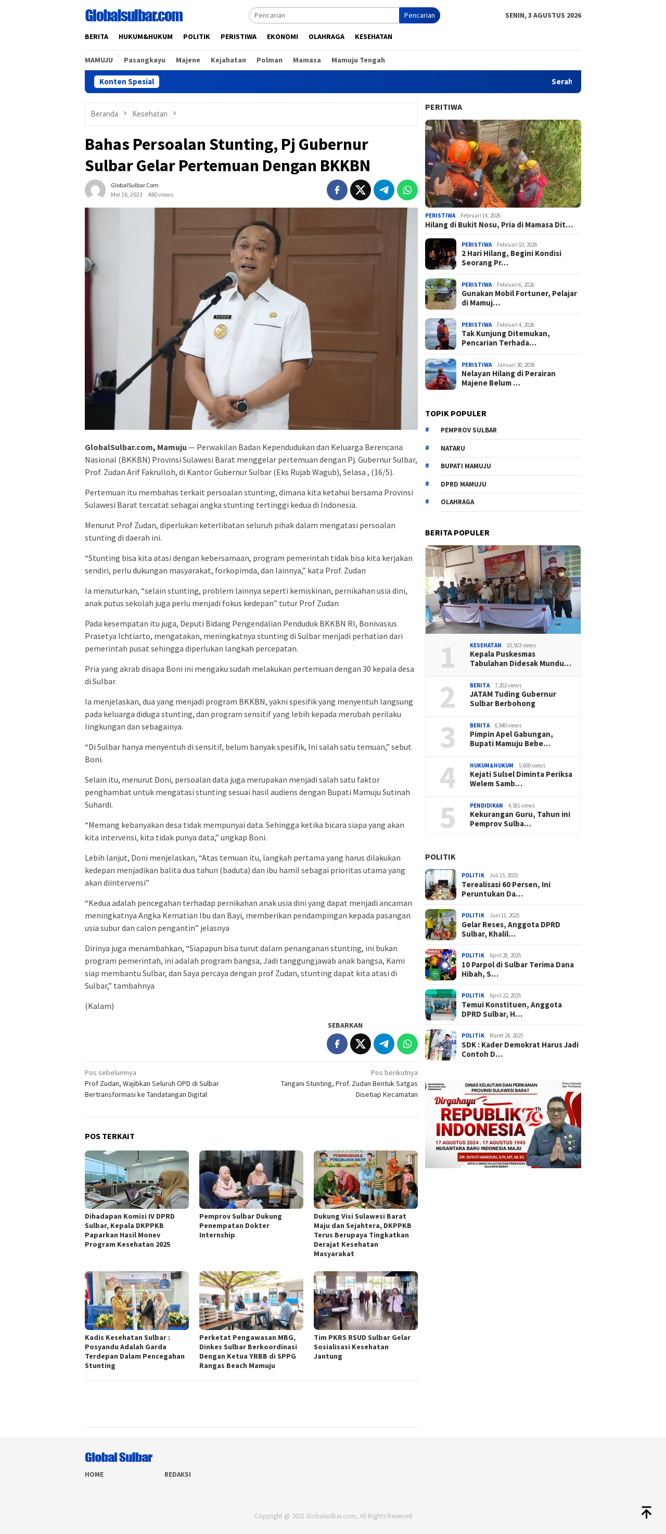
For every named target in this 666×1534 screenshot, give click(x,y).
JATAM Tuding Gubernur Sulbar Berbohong (513, 698)
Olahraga (457, 501)
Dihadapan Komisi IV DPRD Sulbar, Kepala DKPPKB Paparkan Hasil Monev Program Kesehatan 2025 (130, 1230)
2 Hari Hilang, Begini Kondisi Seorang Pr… (511, 258)
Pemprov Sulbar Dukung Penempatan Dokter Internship (240, 1225)
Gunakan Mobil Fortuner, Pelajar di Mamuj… (519, 298)
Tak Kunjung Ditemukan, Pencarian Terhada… (506, 338)
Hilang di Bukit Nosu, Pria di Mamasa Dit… (499, 224)
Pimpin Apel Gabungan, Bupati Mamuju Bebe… (511, 739)
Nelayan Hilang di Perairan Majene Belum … (509, 378)
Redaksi (177, 1474)
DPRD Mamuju (463, 484)
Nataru (453, 448)
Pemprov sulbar (469, 430)
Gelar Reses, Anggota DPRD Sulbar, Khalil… (511, 929)
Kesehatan (486, 645)
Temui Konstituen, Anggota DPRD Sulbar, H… (512, 1009)
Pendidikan (486, 805)
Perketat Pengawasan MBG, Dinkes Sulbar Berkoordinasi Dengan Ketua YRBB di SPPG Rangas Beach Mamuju (248, 1351)
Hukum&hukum (492, 765)
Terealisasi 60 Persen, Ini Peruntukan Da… (506, 889)
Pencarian (419, 15)
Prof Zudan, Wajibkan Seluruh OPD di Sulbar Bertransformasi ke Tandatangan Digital (165, 1083)
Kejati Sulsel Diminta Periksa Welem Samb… (521, 779)
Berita (480, 685)
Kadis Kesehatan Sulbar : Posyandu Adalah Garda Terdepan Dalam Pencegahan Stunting (135, 1351)
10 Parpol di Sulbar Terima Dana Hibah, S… (518, 969)
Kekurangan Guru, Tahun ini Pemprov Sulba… (520, 819)
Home (94, 1474)
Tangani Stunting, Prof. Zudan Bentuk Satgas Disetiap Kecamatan (338, 1083)
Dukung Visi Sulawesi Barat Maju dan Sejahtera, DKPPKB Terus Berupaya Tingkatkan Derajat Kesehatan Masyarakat (363, 1234)
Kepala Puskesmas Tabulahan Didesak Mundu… (520, 658)
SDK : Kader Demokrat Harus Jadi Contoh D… (520, 1049)
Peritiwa (443, 106)
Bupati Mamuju (466, 466)
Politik (440, 856)
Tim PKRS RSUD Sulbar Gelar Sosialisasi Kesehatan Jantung (362, 1347)
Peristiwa (440, 215)
